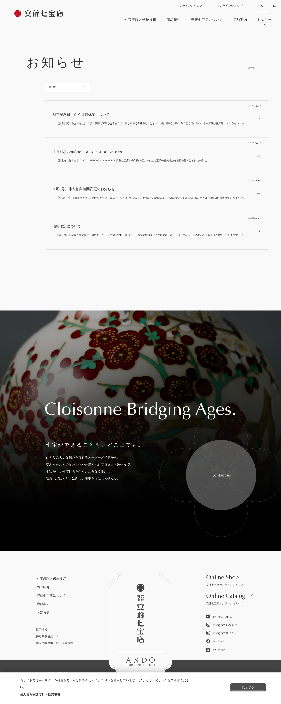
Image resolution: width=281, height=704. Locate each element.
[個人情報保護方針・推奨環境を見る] (102, 694)
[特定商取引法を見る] (46, 636)
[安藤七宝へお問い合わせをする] (221, 475)
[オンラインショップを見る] (226, 5)
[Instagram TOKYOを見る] (220, 633)
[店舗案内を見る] (240, 21)
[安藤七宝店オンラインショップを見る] (231, 581)
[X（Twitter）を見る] (216, 650)
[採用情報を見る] (41, 629)
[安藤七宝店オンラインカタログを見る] (231, 600)
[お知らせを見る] (264, 21)
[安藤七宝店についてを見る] (206, 21)
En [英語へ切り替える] (274, 7)
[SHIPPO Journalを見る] (219, 617)
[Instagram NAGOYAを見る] (221, 625)
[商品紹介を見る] (174, 21)
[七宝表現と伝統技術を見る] (140, 21)
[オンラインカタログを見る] (186, 5)
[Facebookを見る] (215, 641)
